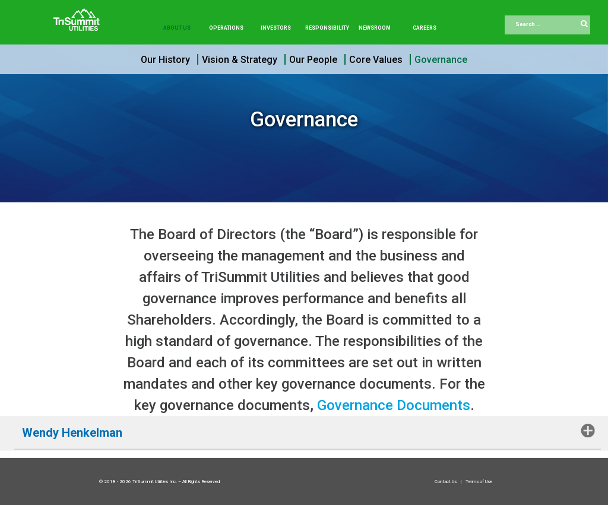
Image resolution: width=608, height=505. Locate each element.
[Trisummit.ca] (79, 15)
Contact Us (446, 481)
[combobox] (547, 24)
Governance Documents (393, 405)
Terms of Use (479, 481)
